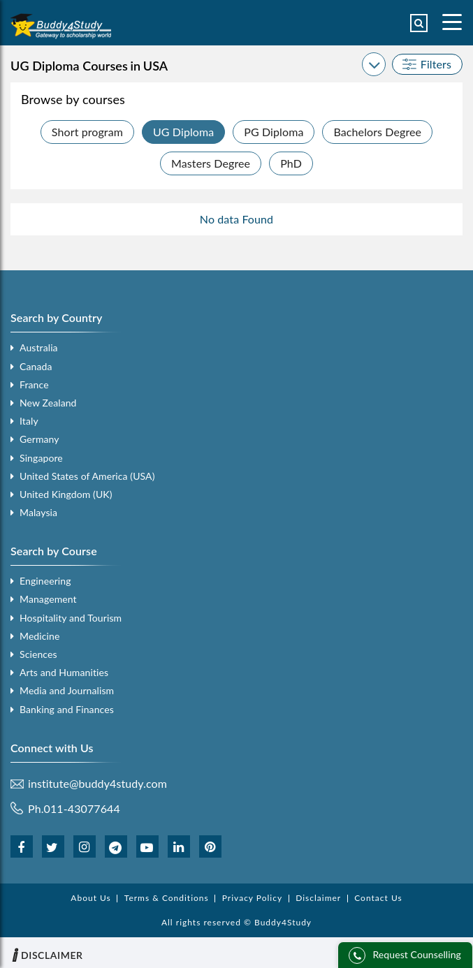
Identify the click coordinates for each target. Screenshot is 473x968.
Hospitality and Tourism (71, 618)
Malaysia (38, 512)
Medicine (39, 636)
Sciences (38, 654)
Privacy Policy (252, 898)
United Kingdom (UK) (66, 494)
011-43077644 (82, 808)
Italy (29, 421)
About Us (90, 898)
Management (48, 599)
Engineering (45, 581)
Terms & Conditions (166, 898)
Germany (39, 439)
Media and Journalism (67, 690)
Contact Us (378, 898)
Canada (36, 366)
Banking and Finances (67, 709)
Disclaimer (318, 898)
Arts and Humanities (64, 672)
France (34, 384)
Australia (39, 347)
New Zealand (48, 403)
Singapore (41, 458)
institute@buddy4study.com (97, 783)
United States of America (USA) (87, 476)
